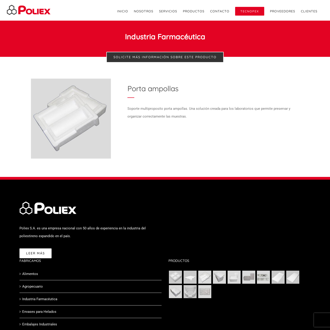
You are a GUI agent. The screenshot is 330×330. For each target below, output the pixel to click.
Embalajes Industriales (39, 324)
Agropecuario (32, 286)
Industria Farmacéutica (39, 299)
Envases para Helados (39, 312)
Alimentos (30, 274)
